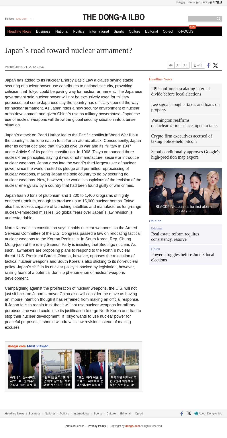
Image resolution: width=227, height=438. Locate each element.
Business (43, 31)
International (99, 31)
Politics (78, 31)
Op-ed (168, 31)
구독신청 (181, 2)
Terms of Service (74, 426)
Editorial (151, 31)
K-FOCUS (186, 31)
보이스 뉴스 (194, 2)
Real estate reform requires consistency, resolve (175, 236)
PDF (205, 2)
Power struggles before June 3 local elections (182, 257)
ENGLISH (21, 18)
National (61, 31)
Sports (119, 31)
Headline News (19, 31)
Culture (134, 31)
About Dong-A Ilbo (208, 413)
